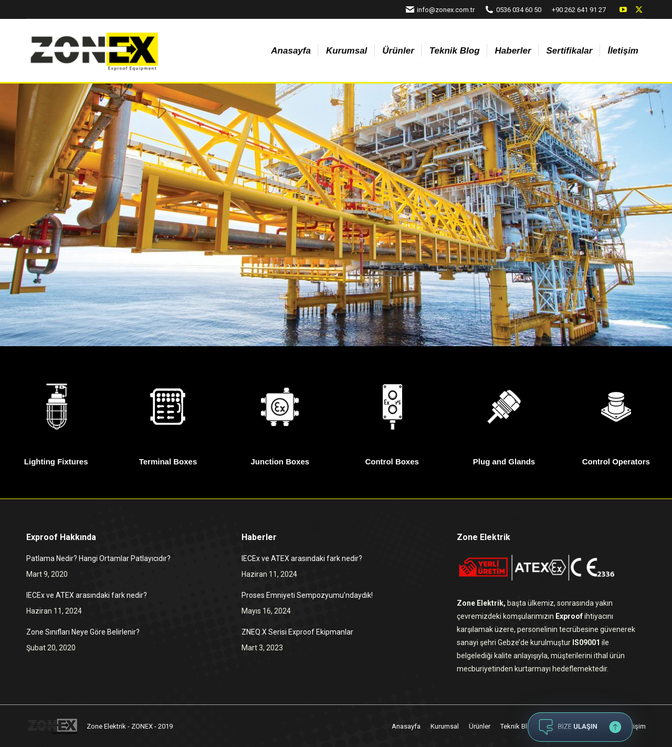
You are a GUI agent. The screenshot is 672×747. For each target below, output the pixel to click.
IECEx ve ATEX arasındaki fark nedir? (86, 595)
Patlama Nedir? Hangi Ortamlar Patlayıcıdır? (98, 558)
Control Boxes (392, 461)
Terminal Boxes (168, 461)
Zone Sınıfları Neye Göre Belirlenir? (83, 632)
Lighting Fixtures (56, 461)
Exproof (569, 616)
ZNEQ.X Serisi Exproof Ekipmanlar (297, 632)
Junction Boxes (279, 461)
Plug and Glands (504, 461)
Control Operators (616, 461)
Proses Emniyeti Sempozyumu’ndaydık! (307, 595)
